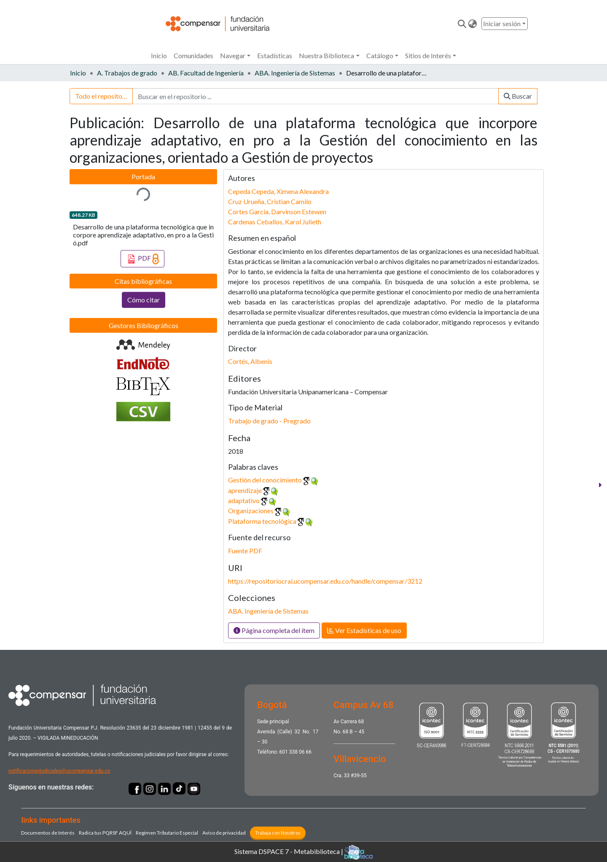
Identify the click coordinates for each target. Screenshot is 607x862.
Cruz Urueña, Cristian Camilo (270, 201)
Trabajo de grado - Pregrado (269, 421)
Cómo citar (143, 300)
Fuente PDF (245, 551)
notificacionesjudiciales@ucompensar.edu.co (59, 771)
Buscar (518, 96)
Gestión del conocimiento (265, 480)
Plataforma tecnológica (262, 521)
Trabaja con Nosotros (278, 832)
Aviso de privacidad (224, 833)
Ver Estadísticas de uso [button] (364, 630)
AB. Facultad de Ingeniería (206, 73)
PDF (142, 258)
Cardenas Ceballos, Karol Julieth (274, 222)
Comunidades (193, 55)
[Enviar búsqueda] (462, 24)
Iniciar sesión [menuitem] (502, 23)
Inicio (159, 55)
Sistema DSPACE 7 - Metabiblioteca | (303, 852)
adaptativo (244, 500)
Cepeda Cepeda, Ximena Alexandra (278, 191)
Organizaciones (251, 510)
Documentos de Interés (48, 833)
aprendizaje (245, 490)
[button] (472, 24)
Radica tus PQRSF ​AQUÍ (105, 833)
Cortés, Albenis (250, 361)
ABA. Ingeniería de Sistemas (295, 73)
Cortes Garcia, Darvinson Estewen (277, 211)
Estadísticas (274, 55)
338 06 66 (300, 752)
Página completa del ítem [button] (274, 630)
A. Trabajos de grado (127, 73)
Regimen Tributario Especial (167, 833)
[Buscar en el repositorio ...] (315, 96)
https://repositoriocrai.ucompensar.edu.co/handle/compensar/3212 (325, 581)
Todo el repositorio (102, 96)
